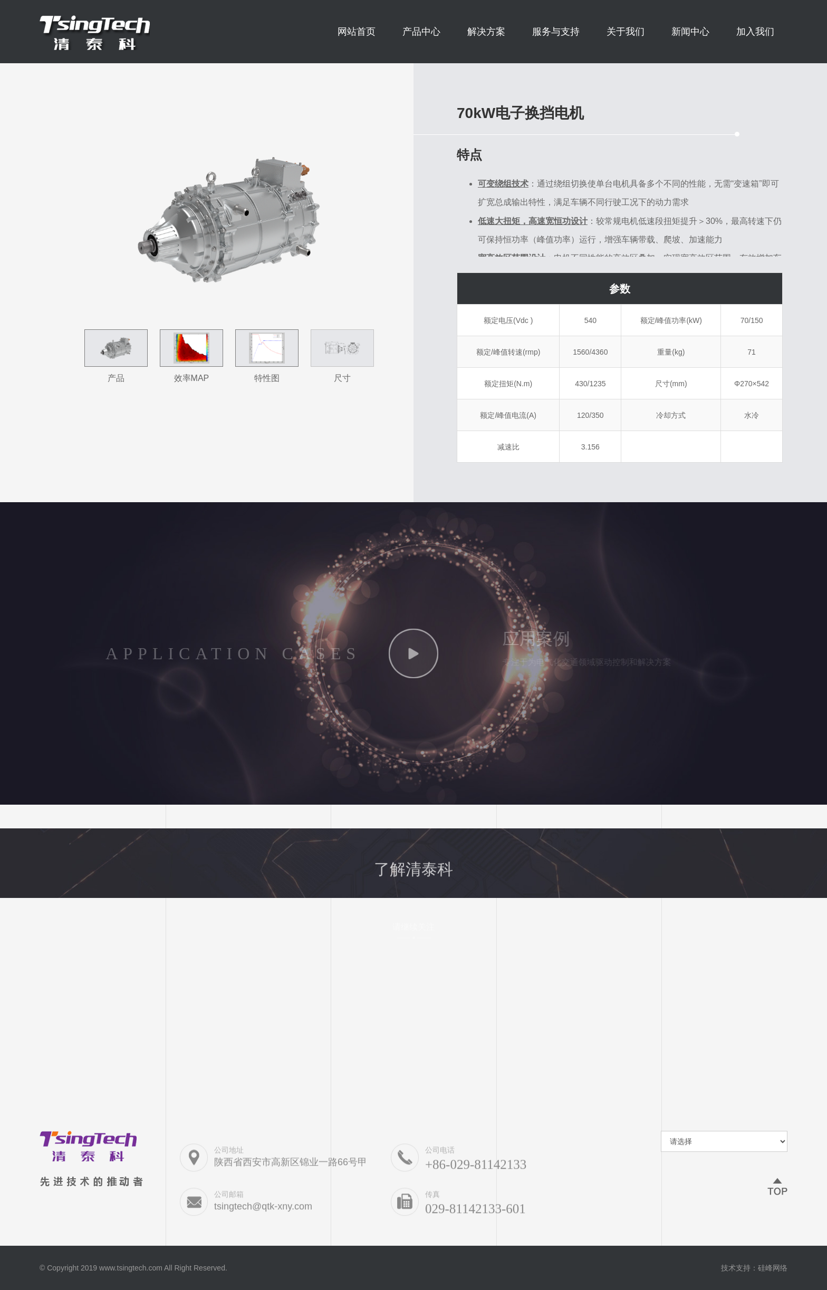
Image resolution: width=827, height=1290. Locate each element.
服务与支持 (556, 31)
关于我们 (626, 31)
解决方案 (486, 31)
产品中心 (421, 31)
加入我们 (755, 31)
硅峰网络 (772, 1268)
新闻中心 (690, 31)
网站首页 (357, 31)
